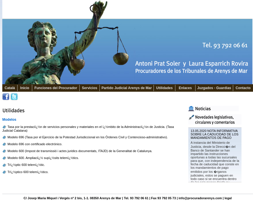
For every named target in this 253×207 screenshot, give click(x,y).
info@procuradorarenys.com (200, 198)
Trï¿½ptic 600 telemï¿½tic (25, 164)
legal (228, 198)
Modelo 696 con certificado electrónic (33, 144)
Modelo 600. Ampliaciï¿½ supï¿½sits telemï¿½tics (42, 158)
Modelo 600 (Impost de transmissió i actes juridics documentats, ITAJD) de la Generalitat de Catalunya (79, 151)
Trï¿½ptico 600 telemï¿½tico (27, 172)
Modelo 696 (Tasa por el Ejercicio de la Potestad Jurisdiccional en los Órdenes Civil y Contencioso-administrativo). (87, 137)
